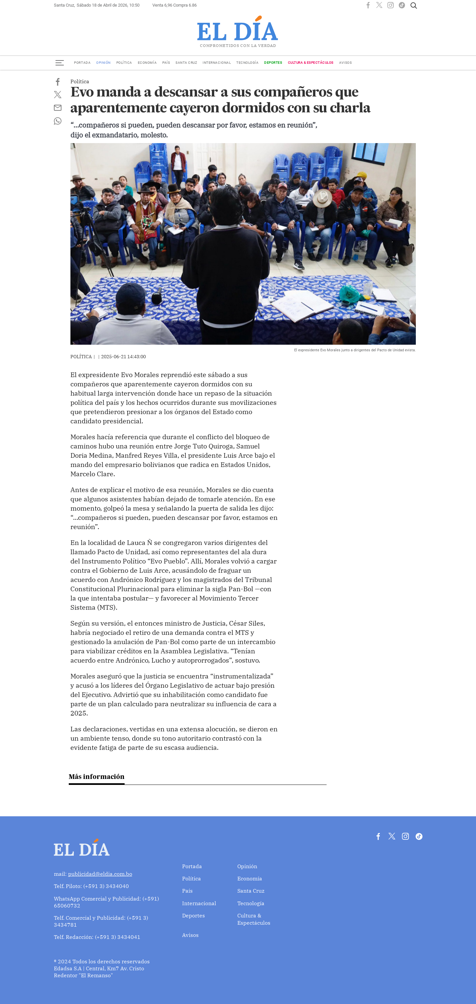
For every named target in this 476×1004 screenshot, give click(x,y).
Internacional (217, 62)
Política (124, 62)
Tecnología (247, 62)
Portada (82, 62)
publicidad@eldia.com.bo (100, 873)
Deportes (273, 62)
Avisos (345, 62)
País (166, 62)
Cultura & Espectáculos (311, 62)
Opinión (103, 62)
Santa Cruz (186, 62)
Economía (147, 62)
